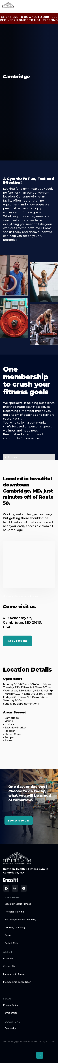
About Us (8, 958)
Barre (8, 935)
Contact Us (9, 966)
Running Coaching (15, 927)
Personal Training (14, 911)
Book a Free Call (19, 820)
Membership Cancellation (17, 982)
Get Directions (17, 640)
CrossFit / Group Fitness (18, 904)
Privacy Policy (10, 1005)
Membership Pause (14, 974)
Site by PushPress (47, 1041)
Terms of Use (10, 1012)
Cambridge (10, 1028)
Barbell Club (11, 943)
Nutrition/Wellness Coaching (20, 919)
